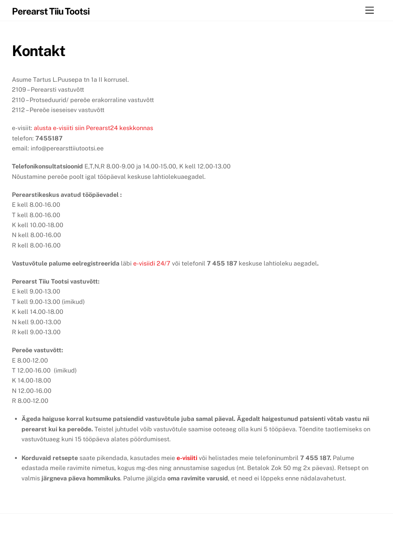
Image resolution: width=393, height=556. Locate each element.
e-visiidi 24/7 (151, 263)
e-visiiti (187, 458)
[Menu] (369, 10)
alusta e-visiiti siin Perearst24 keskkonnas (93, 128)
